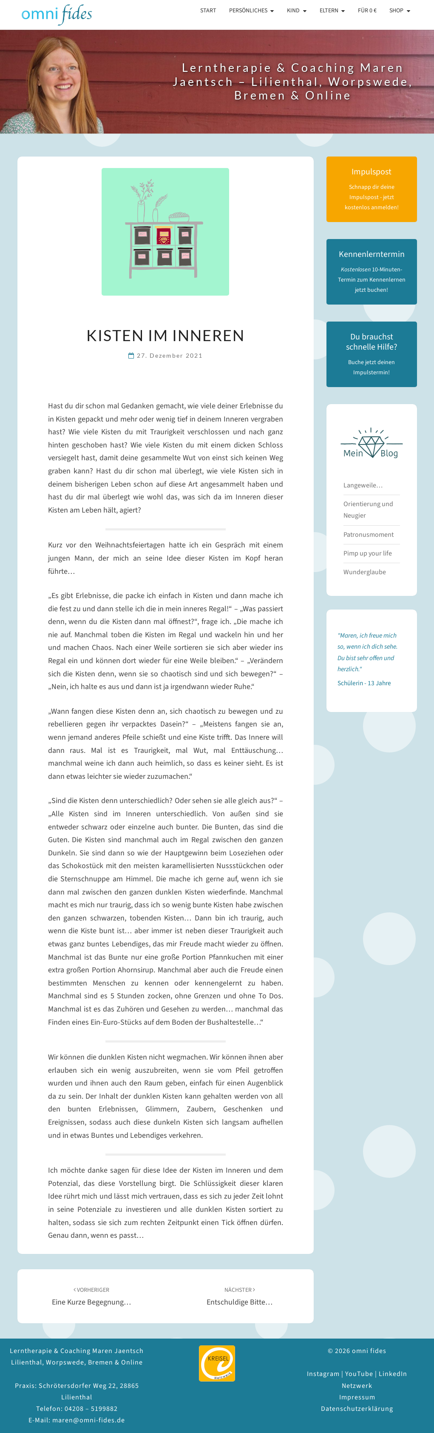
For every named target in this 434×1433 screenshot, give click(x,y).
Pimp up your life (367, 553)
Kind (293, 10)
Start (208, 10)
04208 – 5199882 (91, 1408)
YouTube (359, 1374)
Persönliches (248, 10)
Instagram (323, 1374)
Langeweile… (363, 485)
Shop (396, 10)
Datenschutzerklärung (357, 1408)
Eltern (329, 10)
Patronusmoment (368, 534)
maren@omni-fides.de (88, 1420)
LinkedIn (393, 1374)
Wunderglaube (364, 572)
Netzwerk (357, 1385)
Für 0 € (367, 10)
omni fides (50, 15)
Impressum (357, 1397)
